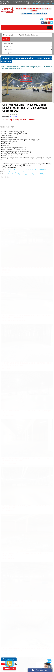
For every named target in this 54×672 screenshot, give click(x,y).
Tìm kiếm (6, 39)
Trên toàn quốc (8, 35)
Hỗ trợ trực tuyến (39, 670)
